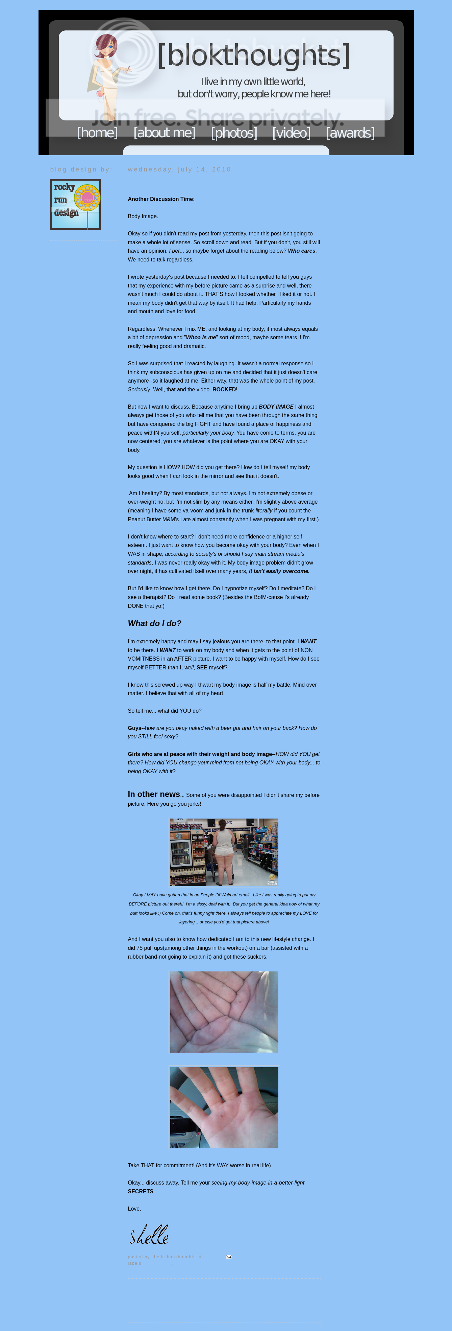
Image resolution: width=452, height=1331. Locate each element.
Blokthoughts (207, 82)
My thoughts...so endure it (203, 1263)
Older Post (308, 1289)
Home (97, 132)
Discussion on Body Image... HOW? (188, 182)
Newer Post (142, 1289)
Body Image (158, 1263)
